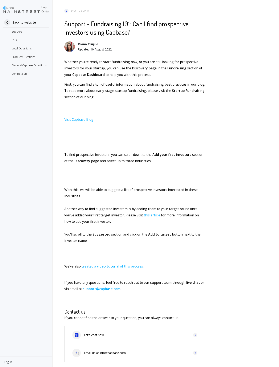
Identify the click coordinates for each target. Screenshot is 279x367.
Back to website (24, 22)
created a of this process (112, 266)
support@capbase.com (101, 288)
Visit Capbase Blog (78, 119)
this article (152, 215)
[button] (8, 362)
